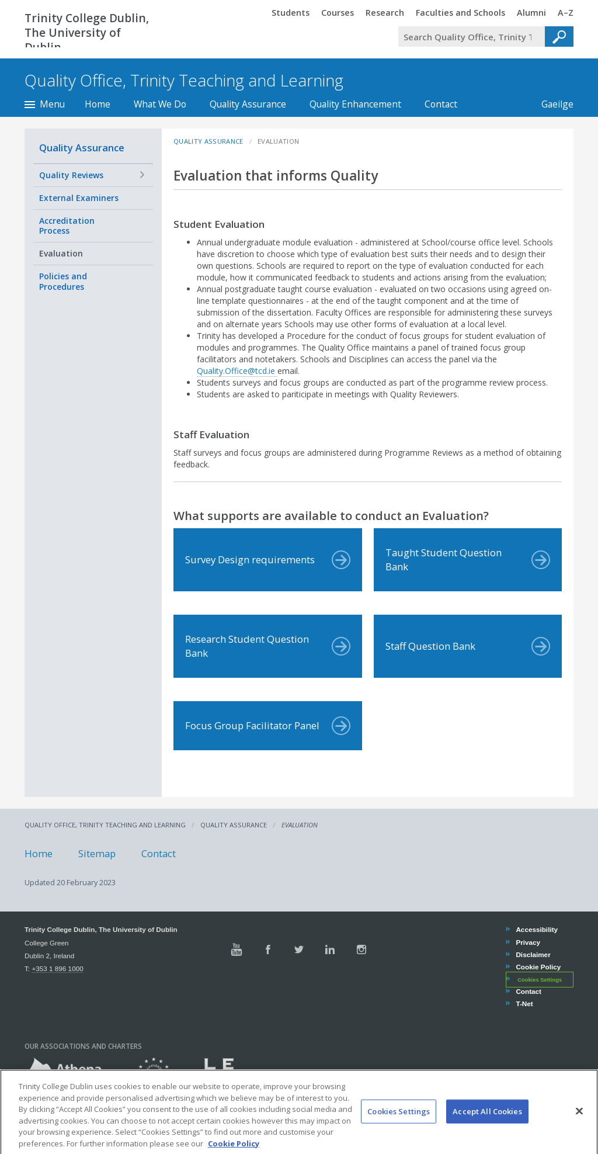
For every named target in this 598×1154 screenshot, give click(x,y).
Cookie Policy (538, 967)
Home (97, 104)
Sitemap (97, 853)
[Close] (579, 1126)
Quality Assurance (248, 104)
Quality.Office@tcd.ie (237, 370)
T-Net (524, 1003)
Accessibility (536, 929)
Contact (441, 104)
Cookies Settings (539, 980)
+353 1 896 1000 (57, 968)
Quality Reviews (71, 175)
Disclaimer (532, 954)
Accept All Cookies (487, 1127)
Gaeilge (551, 104)
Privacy (527, 942)
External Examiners (79, 197)
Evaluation (61, 253)
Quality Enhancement (355, 104)
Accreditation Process (67, 226)
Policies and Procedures (63, 281)
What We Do (160, 104)
